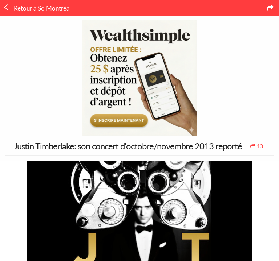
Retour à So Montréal (37, 8)
